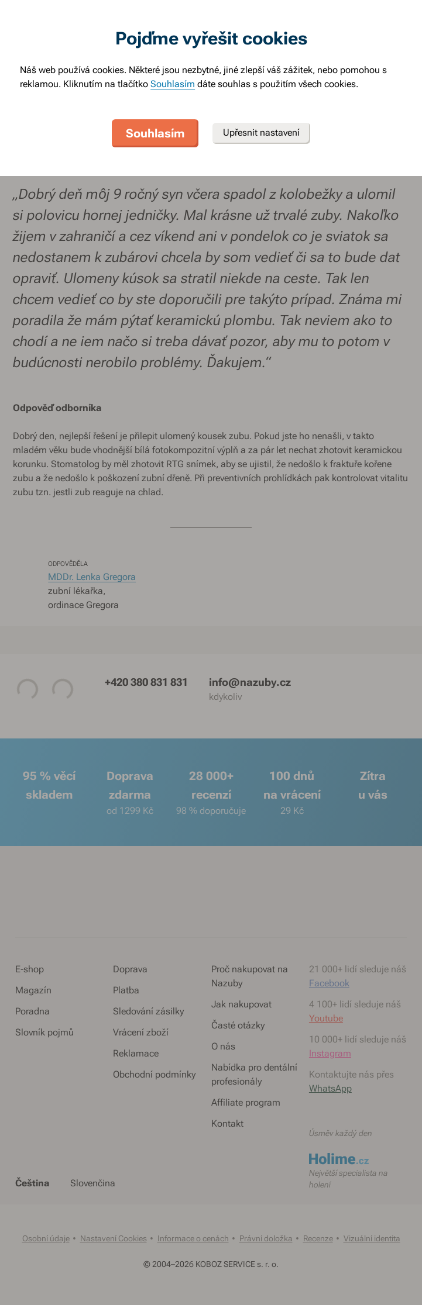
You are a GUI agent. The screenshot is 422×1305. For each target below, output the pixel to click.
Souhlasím (172, 83)
